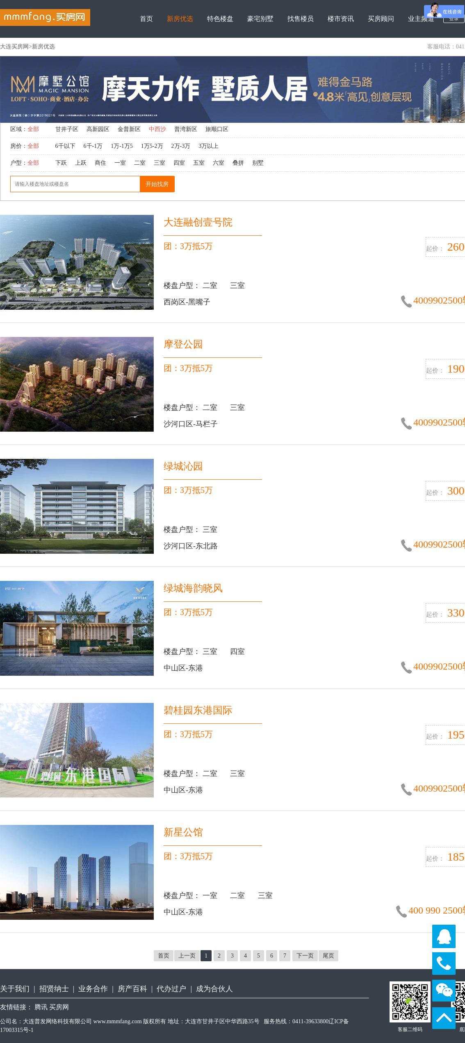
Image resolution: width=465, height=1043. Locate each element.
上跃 (81, 163)
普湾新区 (185, 129)
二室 (140, 163)
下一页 (305, 956)
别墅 (258, 163)
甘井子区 (66, 129)
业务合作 (93, 989)
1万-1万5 (122, 146)
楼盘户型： (183, 285)
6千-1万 (93, 146)
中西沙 (157, 129)
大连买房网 (14, 47)
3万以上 (208, 146)
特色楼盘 (220, 18)
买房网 (59, 1007)
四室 (179, 163)
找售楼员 (300, 18)
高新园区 (98, 129)
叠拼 (238, 163)
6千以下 (65, 146)
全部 (33, 129)
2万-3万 (181, 146)
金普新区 (129, 129)
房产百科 (132, 989)
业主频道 (421, 18)
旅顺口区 (216, 129)
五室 (199, 163)
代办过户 (171, 989)
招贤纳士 (54, 989)
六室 (218, 163)
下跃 (61, 163)
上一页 (187, 956)
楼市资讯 (341, 18)
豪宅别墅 (260, 18)
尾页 (328, 956)
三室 (159, 163)
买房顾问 (381, 18)
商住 (100, 163)
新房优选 (180, 18)
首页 (146, 18)
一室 (120, 163)
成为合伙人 (214, 989)
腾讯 (41, 1007)
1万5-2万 (152, 146)
